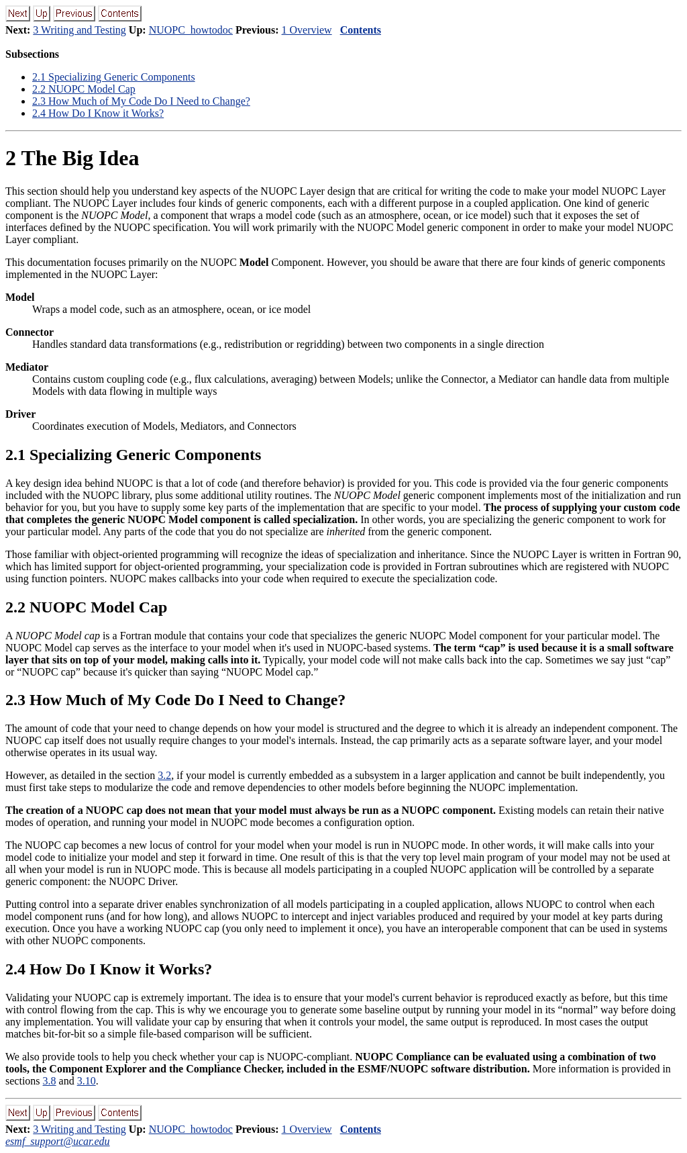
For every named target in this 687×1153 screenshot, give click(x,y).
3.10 (86, 1081)
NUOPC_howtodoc (191, 30)
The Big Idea (72, 158)
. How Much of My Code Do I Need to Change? (141, 101)
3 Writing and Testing (79, 30)
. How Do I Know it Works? (98, 113)
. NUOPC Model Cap (84, 89)
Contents (360, 30)
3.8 (49, 1081)
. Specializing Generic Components (113, 77)
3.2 (164, 775)
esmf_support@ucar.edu (57, 1141)
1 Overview (307, 30)
